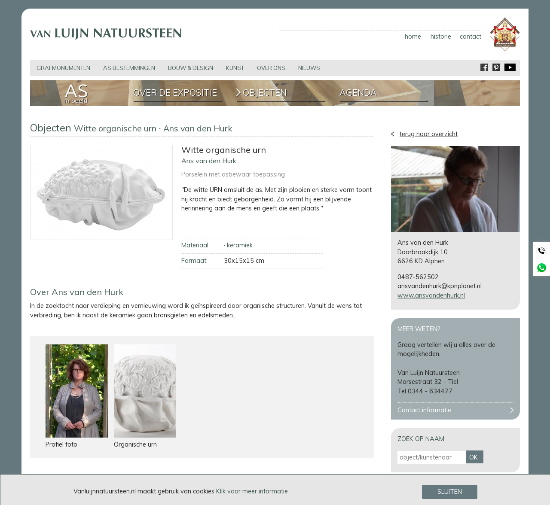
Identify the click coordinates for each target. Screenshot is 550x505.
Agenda (358, 92)
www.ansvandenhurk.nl (431, 295)
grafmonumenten (63, 67)
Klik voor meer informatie (252, 491)
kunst (235, 67)
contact (470, 36)
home (413, 36)
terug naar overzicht (429, 134)
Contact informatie (424, 410)
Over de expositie (175, 92)
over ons (271, 67)
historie (441, 36)
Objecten (265, 92)
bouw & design (190, 67)
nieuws (309, 67)
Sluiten (449, 492)
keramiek (240, 245)
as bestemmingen (129, 67)
